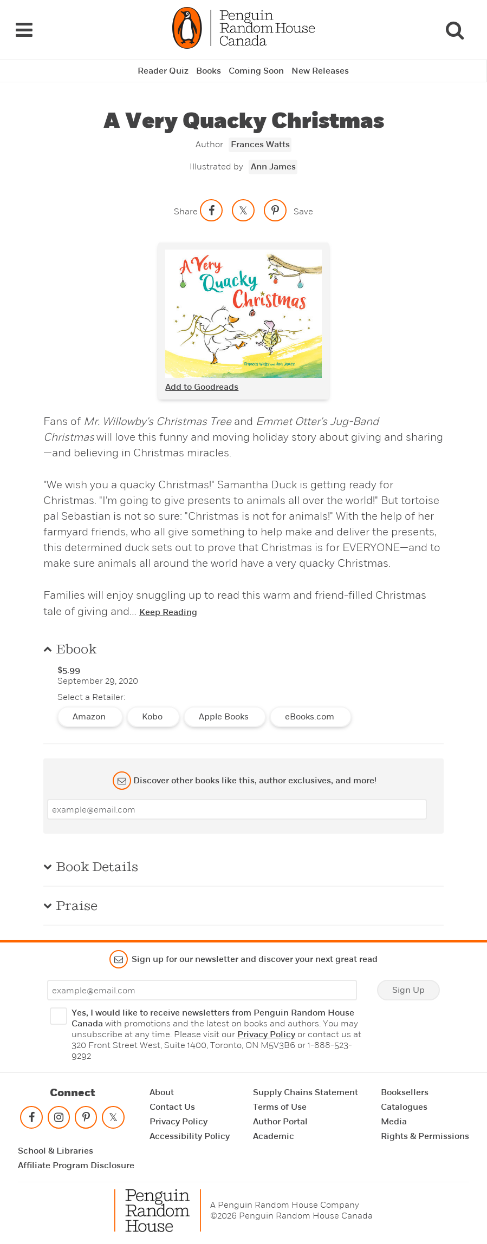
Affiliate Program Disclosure (76, 1165)
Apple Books (225, 716)
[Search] (454, 30)
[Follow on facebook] (31, 1120)
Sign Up (408, 990)
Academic (273, 1136)
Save (303, 211)
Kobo (153, 716)
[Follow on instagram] (58, 1120)
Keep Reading (168, 612)
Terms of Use (280, 1107)
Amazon (90, 716)
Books (208, 71)
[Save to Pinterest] (275, 210)
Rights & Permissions (425, 1136)
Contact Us (172, 1107)
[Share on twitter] (243, 210)
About (162, 1092)
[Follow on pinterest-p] (86, 1120)
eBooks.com (310, 716)
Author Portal (280, 1121)
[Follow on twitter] (113, 1120)
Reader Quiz (163, 71)
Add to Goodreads (201, 387)
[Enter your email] (237, 809)
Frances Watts (260, 144)
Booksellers (404, 1092)
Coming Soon (256, 71)
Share (186, 211)
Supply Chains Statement (305, 1092)
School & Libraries (55, 1150)
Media (394, 1121)
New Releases (320, 71)
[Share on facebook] (211, 210)
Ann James (273, 166)
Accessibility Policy (190, 1136)
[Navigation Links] (24, 30)
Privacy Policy (266, 1034)
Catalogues (404, 1107)
